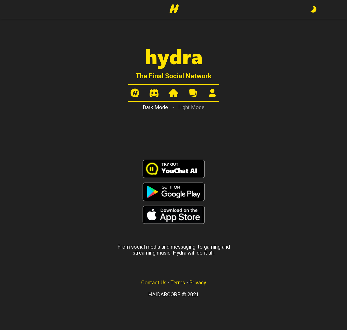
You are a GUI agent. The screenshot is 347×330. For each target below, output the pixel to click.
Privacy (197, 282)
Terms (178, 282)
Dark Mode (155, 107)
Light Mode (191, 107)
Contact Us (153, 282)
